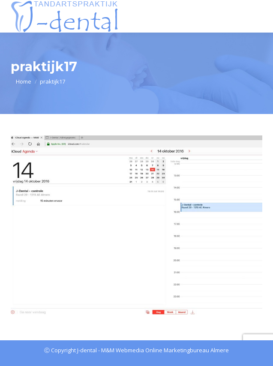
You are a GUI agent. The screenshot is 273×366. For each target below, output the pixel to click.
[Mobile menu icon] (257, 16)
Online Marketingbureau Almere (187, 350)
